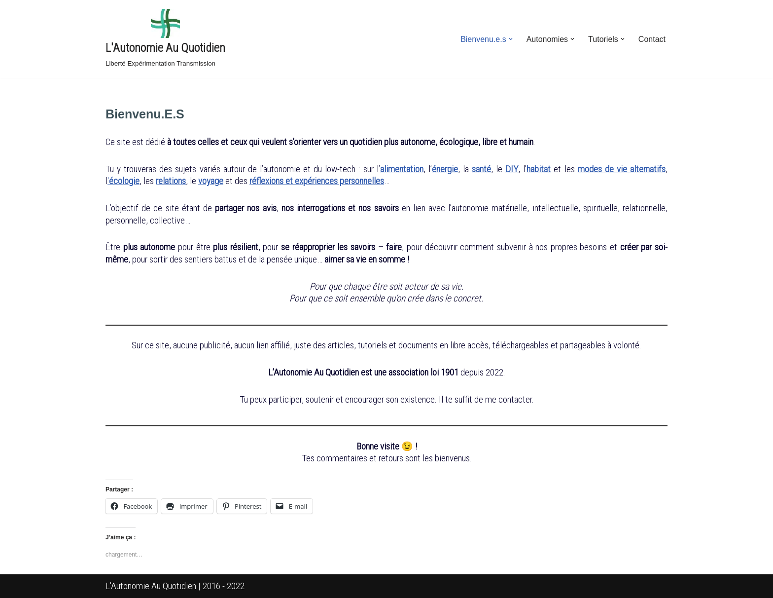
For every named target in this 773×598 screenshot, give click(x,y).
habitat (539, 169)
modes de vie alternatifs (622, 169)
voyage (210, 181)
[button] (511, 39)
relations (171, 181)
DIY (511, 169)
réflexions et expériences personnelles (316, 181)
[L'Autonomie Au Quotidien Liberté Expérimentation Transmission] (165, 39)
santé (481, 169)
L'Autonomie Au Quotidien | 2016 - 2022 (175, 586)
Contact (652, 39)
